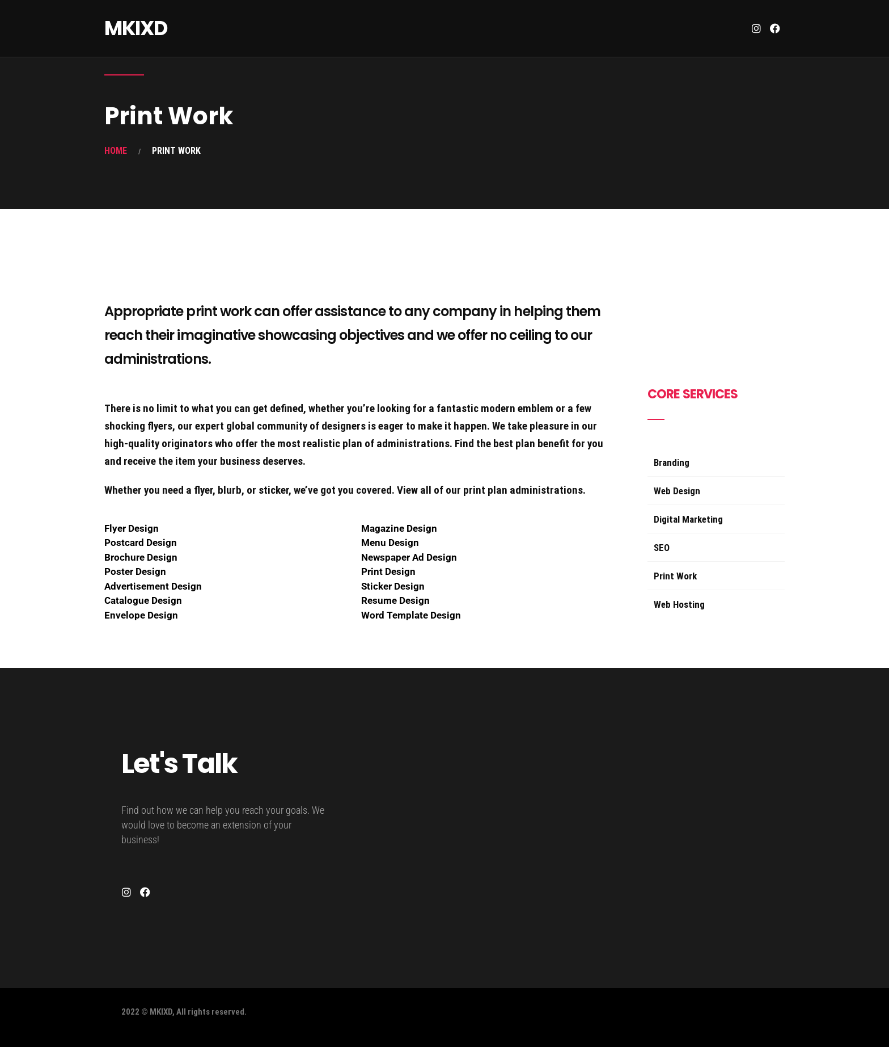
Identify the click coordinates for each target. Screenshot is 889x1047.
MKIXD (135, 28)
